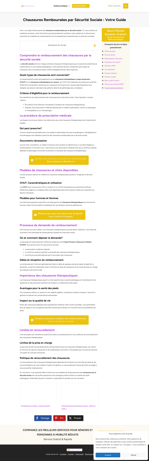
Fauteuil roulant (110, 77)
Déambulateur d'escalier (113, 59)
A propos (63, 454)
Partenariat (80, 454)
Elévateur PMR (110, 66)
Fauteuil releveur (111, 73)
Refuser (133, 455)
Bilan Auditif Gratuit (112, 81)
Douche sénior (110, 55)
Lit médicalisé (110, 69)
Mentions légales (91, 454)
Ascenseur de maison (112, 62)
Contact (71, 454)
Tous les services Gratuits (114, 88)
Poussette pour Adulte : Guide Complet (35, 406)
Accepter (108, 455)
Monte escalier (110, 51)
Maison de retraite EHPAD (114, 84)
